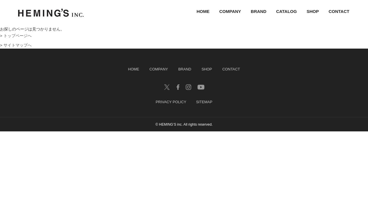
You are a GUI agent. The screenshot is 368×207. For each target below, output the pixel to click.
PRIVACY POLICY (171, 102)
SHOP (312, 11)
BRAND (258, 11)
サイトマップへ (17, 45)
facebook (178, 87)
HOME (203, 11)
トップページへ (17, 36)
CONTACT (339, 11)
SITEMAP (204, 102)
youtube (201, 87)
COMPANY (230, 11)
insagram (188, 87)
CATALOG (286, 11)
